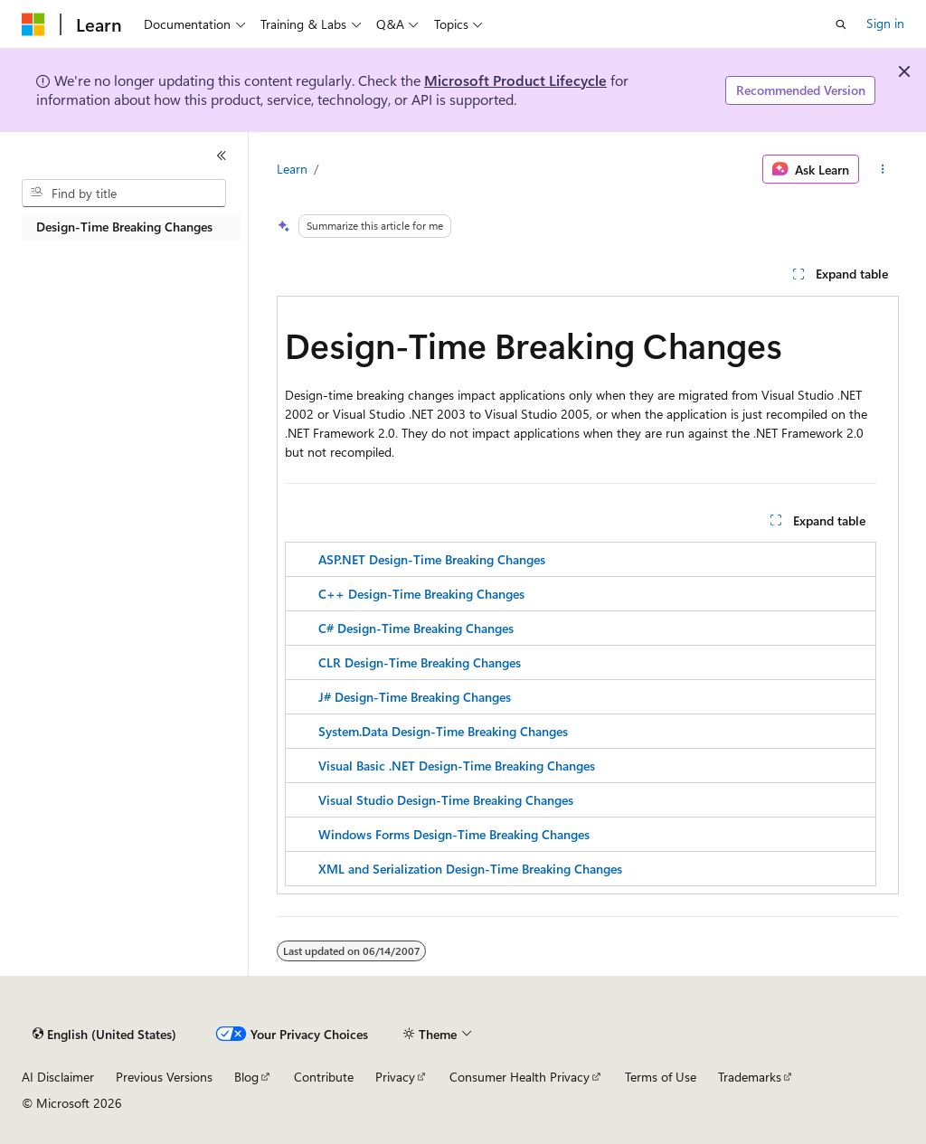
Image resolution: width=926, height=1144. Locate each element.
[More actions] (882, 169)
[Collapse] (222, 155)
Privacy (395, 1076)
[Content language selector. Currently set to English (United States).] (104, 1034)
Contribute (324, 1076)
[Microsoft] (33, 24)
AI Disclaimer (58, 1076)
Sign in (885, 23)
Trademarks (749, 1076)
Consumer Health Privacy (519, 1076)
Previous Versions (164, 1076)
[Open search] (841, 24)
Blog (246, 1076)
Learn (292, 168)
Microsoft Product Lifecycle (515, 80)
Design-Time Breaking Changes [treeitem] (124, 226)
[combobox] (124, 193)
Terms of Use (660, 1076)
